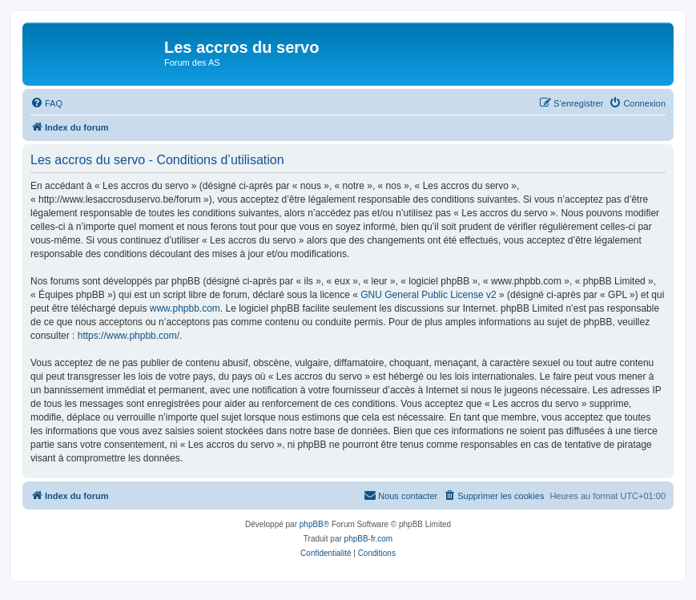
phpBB (312, 524)
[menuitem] (46, 103)
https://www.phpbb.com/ (128, 335)
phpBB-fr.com (368, 538)
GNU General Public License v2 (428, 294)
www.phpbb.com (185, 308)
